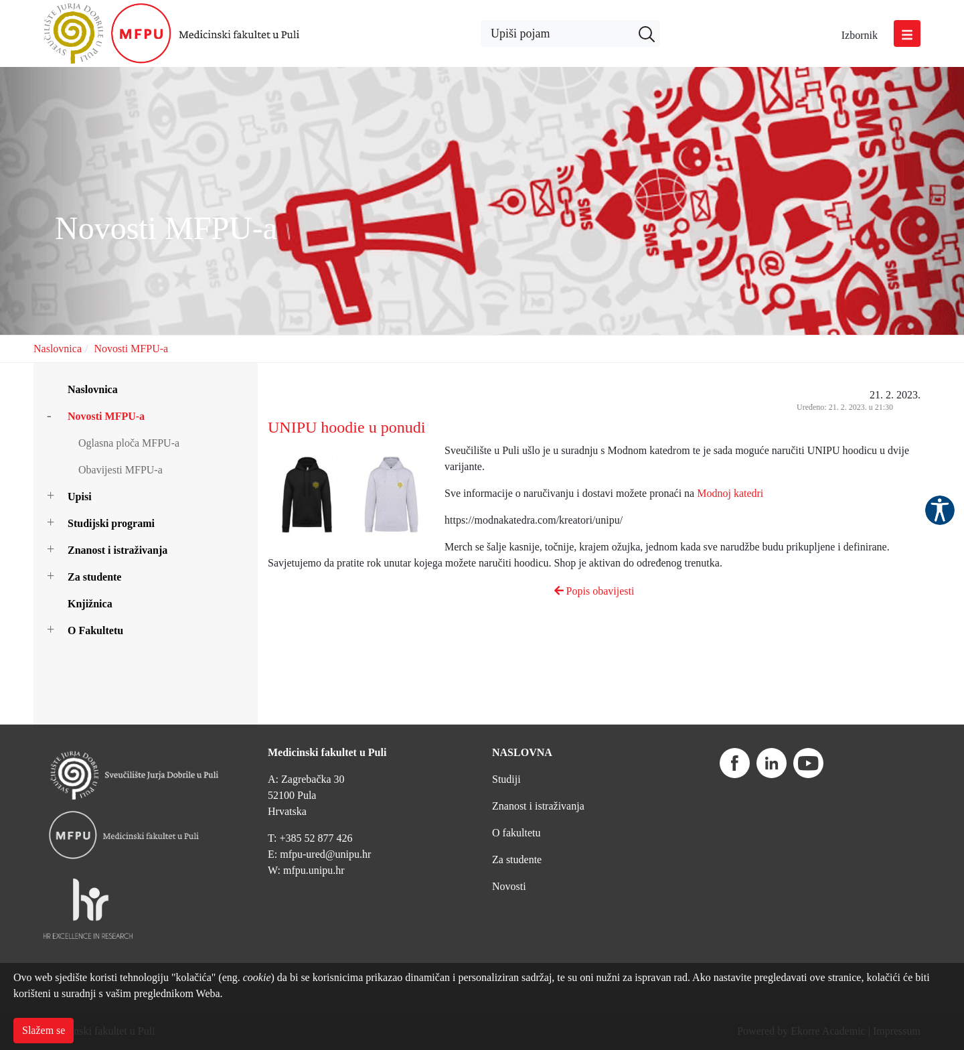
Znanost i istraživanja (117, 550)
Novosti (509, 886)
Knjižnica (90, 603)
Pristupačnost (940, 510)
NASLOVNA (522, 752)
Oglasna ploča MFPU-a (128, 443)
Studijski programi (111, 523)
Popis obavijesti (594, 591)
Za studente (94, 577)
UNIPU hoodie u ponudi (346, 427)
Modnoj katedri (730, 493)
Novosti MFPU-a (131, 348)
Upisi (80, 496)
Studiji (506, 779)
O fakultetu (516, 832)
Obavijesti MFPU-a (120, 469)
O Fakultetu (95, 630)
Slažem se (43, 1030)
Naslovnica (57, 348)
